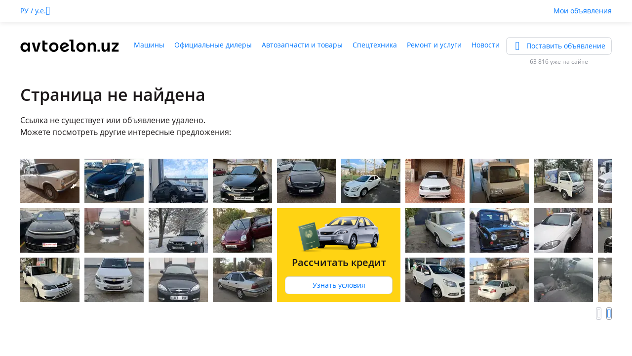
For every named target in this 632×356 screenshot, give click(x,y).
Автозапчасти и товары (302, 44)
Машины (149, 44)
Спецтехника (375, 44)
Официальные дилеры (213, 44)
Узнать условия (339, 285)
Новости (486, 44)
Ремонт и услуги (434, 44)
